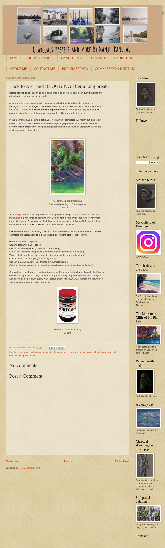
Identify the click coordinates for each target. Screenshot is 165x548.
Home (68, 461)
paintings (101, 352)
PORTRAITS (98, 58)
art (18, 352)
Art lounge (25, 352)
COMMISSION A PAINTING (115, 69)
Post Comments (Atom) (30, 468)
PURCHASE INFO (75, 69)
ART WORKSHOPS (40, 58)
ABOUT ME (18, 69)
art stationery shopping (42, 352)
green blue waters (72, 352)
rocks (109, 352)
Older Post (122, 461)
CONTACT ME (44, 69)
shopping (13, 355)
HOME (15, 58)
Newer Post (13, 461)
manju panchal (89, 352)
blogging (58, 352)
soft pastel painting (28, 355)
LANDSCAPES (71, 58)
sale (115, 352)
